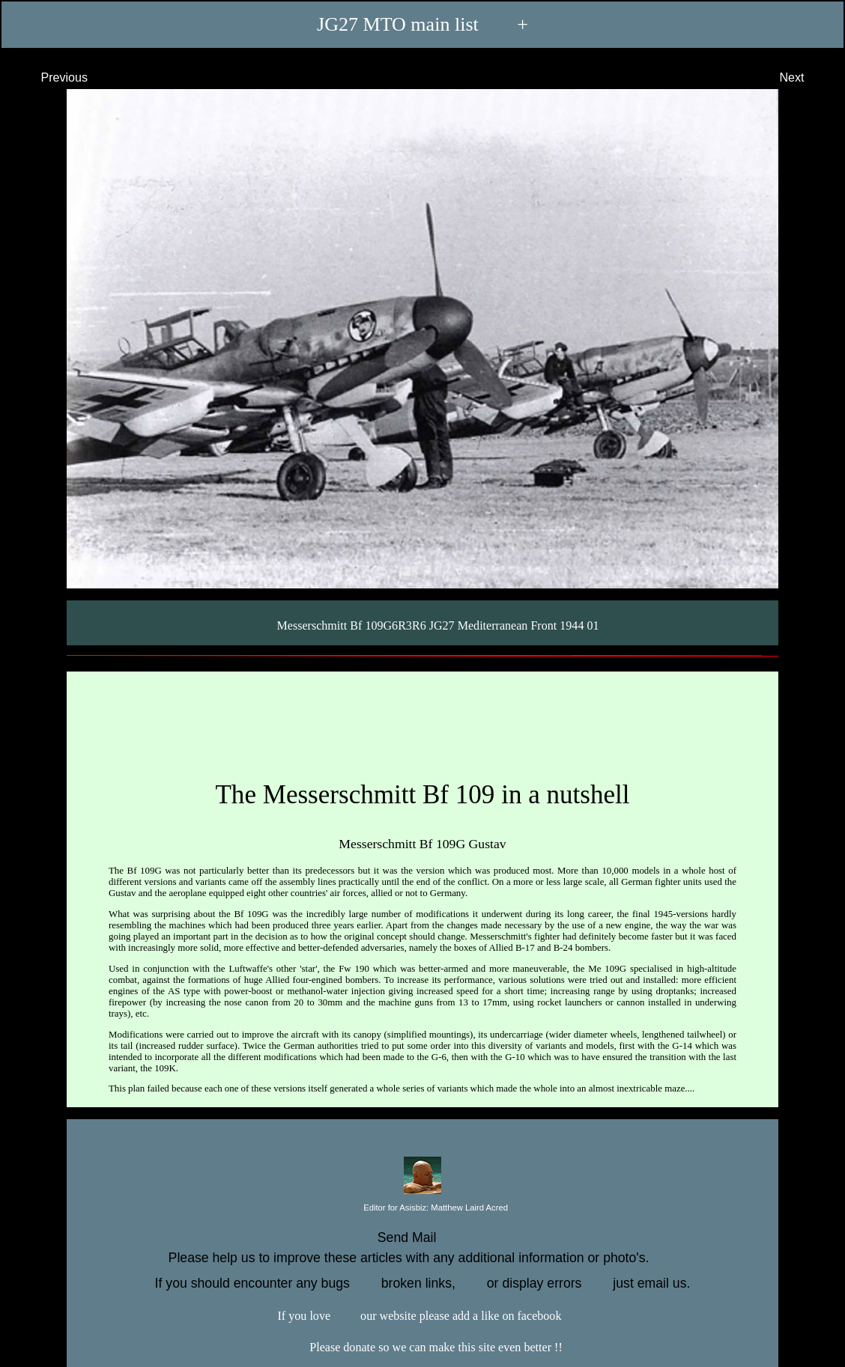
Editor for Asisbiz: (422, 1208)
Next (805, 77)
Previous (50, 77)
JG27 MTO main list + (422, 24)
